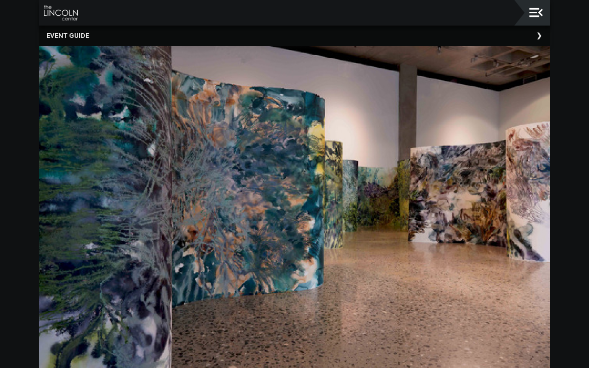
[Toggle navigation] (536, 12)
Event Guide (68, 35)
